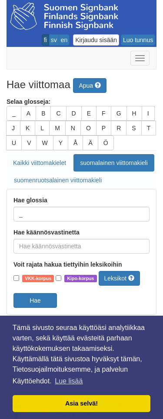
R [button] (118, 128)
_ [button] (14, 113)
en (64, 39)
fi (45, 39)
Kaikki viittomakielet (39, 162)
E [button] (89, 113)
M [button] (57, 128)
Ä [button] (90, 142)
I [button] (148, 113)
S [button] (134, 128)
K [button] (28, 128)
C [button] (58, 113)
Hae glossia (30, 200)
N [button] (73, 128)
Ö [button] (105, 142)
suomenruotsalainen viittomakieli (58, 180)
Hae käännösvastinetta (46, 232)
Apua (90, 85)
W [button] (44, 142)
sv (54, 39)
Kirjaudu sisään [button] (96, 39)
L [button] (42, 128)
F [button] (104, 113)
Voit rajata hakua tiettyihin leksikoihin (67, 264)
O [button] (88, 128)
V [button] (29, 142)
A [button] (28, 113)
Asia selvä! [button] (81, 403)
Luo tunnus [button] (138, 39)
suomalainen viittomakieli (114, 162)
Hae (35, 300)
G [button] (118, 113)
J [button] (13, 128)
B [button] (43, 113)
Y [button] (61, 142)
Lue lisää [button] (69, 381)
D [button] (74, 113)
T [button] (149, 128)
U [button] (14, 142)
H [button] (134, 113)
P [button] (104, 128)
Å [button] (75, 142)
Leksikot (119, 278)
